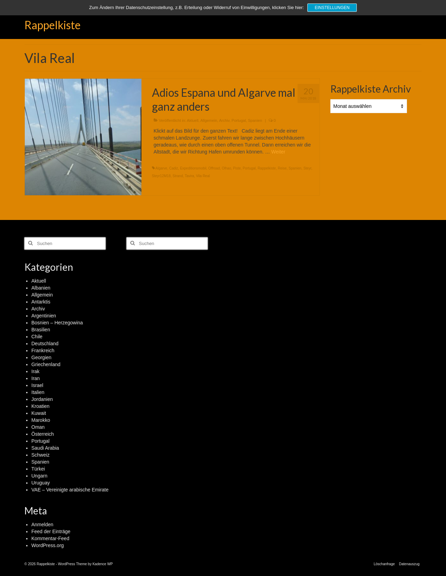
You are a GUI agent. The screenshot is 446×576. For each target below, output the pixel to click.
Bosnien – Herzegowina (57, 322)
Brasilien (40, 329)
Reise (282, 168)
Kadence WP (102, 564)
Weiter (278, 152)
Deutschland (45, 343)
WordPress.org (47, 545)
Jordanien (42, 399)
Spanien (255, 120)
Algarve (161, 168)
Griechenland (45, 364)
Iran (35, 378)
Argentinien (43, 315)
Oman (38, 427)
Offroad (214, 168)
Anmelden (42, 524)
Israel (37, 385)
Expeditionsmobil (193, 168)
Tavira (189, 176)
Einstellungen (332, 7)
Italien (37, 392)
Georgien (41, 357)
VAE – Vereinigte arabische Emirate (70, 489)
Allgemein (208, 120)
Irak (35, 371)
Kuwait (38, 413)
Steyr (307, 168)
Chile (37, 336)
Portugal (239, 120)
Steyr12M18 (161, 176)
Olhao (226, 168)
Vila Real (203, 176)
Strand (177, 176)
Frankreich (42, 350)
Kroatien (40, 406)
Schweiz (40, 455)
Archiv (224, 120)
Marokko (40, 420)
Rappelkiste (52, 25)
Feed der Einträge (50, 531)
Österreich (42, 434)
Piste (237, 168)
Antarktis (40, 302)
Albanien (41, 288)
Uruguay (40, 483)
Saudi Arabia (45, 448)
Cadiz (173, 168)
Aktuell (192, 120)
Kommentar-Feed (50, 538)
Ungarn (39, 476)
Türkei (38, 469)
